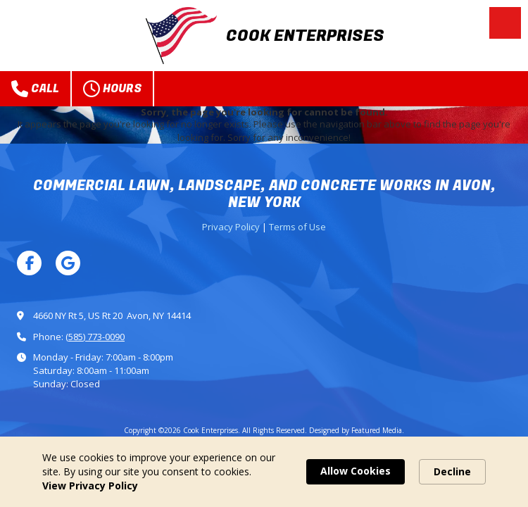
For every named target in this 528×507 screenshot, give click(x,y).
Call (35, 88)
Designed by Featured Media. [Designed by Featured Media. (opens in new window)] (356, 430)
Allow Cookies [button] (355, 470)
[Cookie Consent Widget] (264, 472)
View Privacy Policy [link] (90, 485)
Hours (112, 88)
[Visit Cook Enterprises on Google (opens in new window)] (68, 263)
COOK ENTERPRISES (305, 36)
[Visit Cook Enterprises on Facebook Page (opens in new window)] (29, 263)
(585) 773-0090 (95, 336)
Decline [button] (452, 471)
